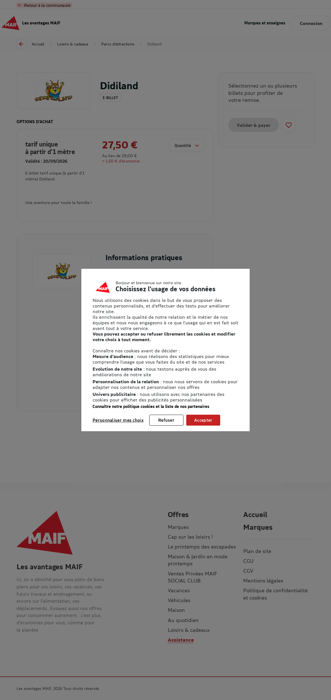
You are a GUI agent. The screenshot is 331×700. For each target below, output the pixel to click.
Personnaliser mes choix (118, 420)
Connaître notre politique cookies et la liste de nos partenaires (151, 406)
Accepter (203, 420)
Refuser (166, 420)
